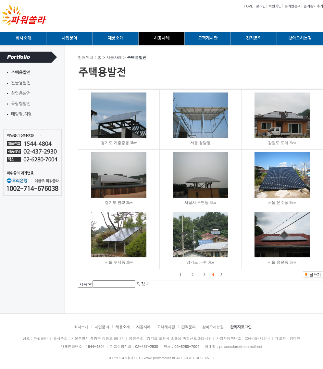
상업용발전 (21, 93)
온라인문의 (292, 6)
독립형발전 (21, 104)
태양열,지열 (21, 114)
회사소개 (23, 38)
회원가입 (274, 6)
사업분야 (69, 38)
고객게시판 (207, 38)
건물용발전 (21, 83)
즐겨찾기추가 (313, 6)
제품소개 (115, 38)
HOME (248, 6)
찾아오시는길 (300, 38)
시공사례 (161, 38)
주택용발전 (21, 72)
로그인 (261, 6)
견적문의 (254, 38)
